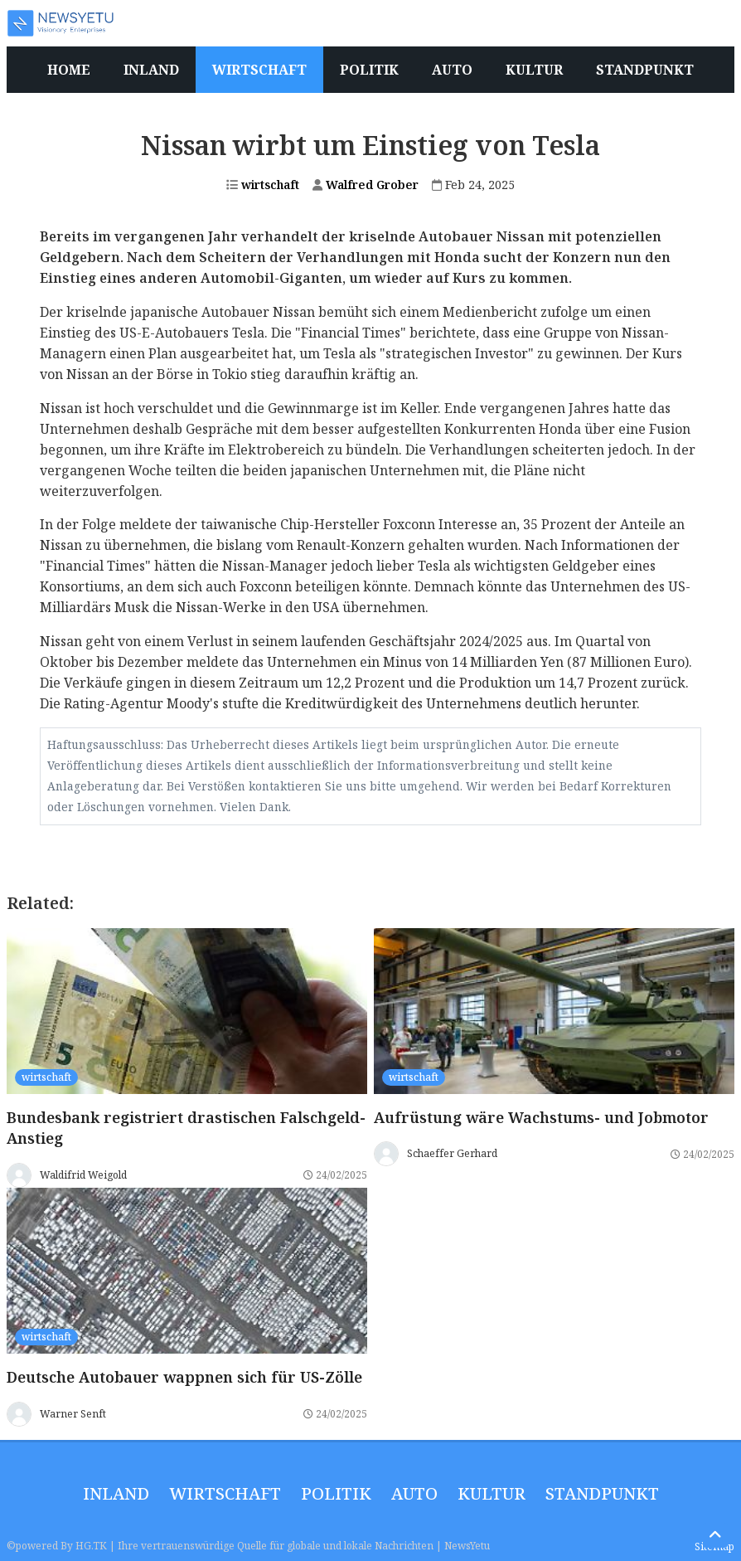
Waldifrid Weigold (83, 1175)
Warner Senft (73, 1413)
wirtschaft (262, 184)
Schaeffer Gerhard (452, 1153)
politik (336, 1493)
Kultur (491, 1493)
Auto (414, 1493)
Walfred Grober (365, 184)
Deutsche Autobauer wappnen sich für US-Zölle (184, 1377)
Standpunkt (602, 1493)
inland (116, 1493)
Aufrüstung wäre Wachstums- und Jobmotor (541, 1117)
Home (68, 70)
